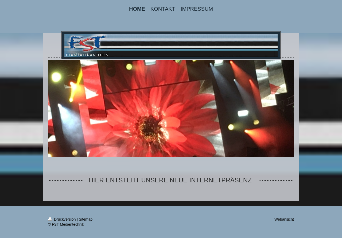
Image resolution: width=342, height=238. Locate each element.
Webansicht (284, 219)
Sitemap (85, 219)
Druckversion (62, 219)
